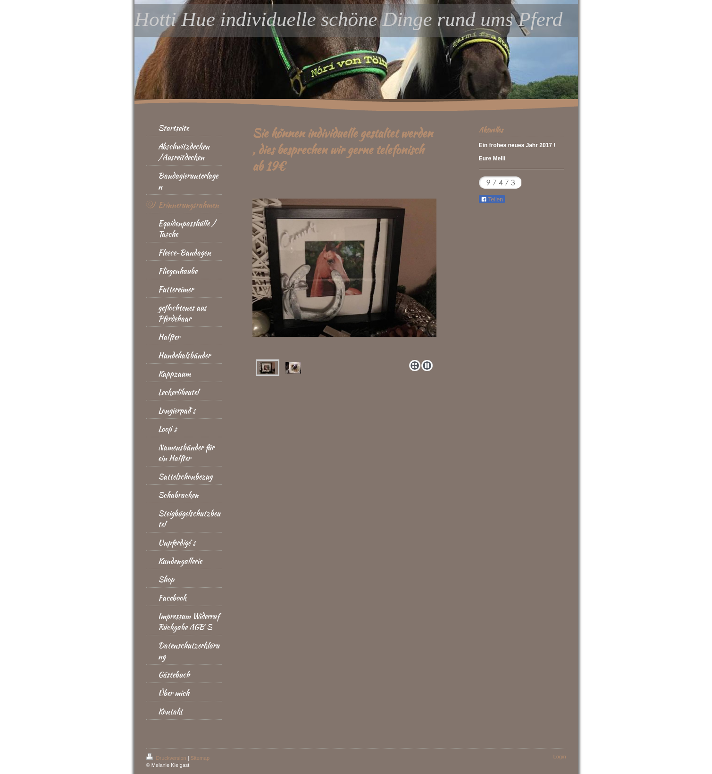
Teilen (492, 199)
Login (559, 756)
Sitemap (200, 758)
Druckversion (167, 758)
